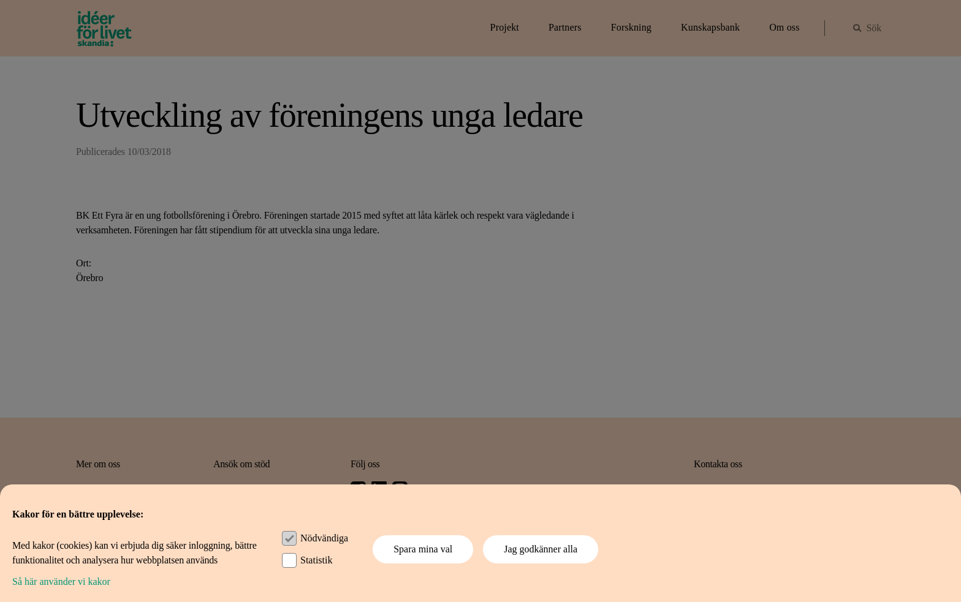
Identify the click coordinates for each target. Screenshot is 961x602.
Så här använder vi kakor (61, 581)
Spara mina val (422, 549)
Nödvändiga (324, 538)
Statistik (316, 560)
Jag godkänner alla (540, 549)
